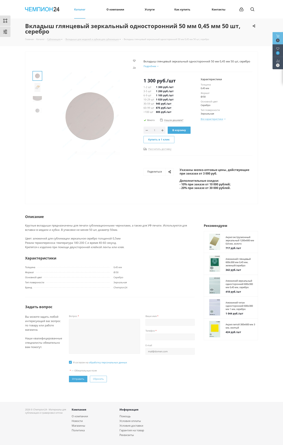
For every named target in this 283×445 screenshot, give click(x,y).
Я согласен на (100, 362)
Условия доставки (131, 425)
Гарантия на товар (131, 430)
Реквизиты (126, 435)
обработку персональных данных (108, 362)
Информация (128, 409)
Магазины (78, 425)
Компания (79, 409)
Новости (77, 421)
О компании (80, 416)
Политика (78, 430)
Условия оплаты (130, 421)
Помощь (125, 416)
